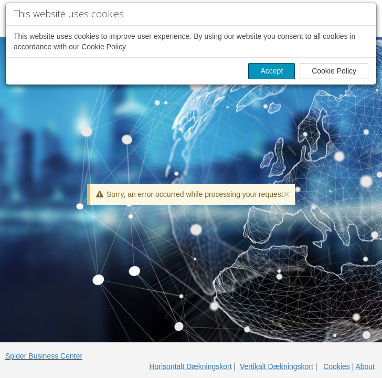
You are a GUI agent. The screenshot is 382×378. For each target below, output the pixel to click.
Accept (271, 71)
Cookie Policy (334, 71)
